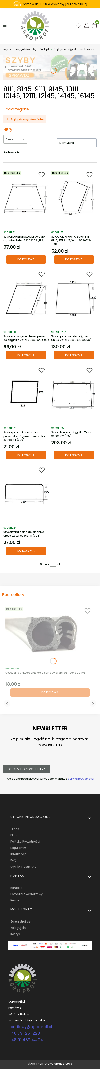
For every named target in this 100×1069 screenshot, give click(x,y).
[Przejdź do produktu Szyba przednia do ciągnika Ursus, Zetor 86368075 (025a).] (74, 298)
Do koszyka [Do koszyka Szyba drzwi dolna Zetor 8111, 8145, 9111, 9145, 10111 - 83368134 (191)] (73, 259)
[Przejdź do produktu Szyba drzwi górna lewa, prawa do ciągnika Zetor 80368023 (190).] (26, 298)
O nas (14, 829)
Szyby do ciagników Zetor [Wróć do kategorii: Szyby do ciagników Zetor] (25, 119)
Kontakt (16, 888)
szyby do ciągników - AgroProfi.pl (26, 49)
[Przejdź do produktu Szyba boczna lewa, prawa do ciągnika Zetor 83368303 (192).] (26, 198)
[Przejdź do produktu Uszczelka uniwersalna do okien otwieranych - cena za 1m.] (50, 634)
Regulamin (18, 848)
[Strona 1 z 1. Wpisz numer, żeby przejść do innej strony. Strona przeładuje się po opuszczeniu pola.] (53, 564)
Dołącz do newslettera (26, 769)
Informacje (18, 854)
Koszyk (15, 934)
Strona (44, 564)
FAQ (13, 860)
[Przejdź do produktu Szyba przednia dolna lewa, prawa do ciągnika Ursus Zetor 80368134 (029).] (26, 394)
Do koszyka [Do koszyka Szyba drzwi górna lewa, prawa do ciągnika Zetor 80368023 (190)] (26, 355)
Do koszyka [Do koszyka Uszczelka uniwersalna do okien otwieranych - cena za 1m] (50, 692)
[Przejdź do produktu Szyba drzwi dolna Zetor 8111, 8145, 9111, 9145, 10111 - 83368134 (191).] (74, 198)
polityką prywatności (81, 778)
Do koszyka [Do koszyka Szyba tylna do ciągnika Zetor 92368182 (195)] (73, 455)
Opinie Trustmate (23, 867)
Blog (13, 835)
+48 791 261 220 (24, 1033)
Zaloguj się (18, 928)
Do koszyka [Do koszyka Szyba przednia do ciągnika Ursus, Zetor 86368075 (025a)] (73, 355)
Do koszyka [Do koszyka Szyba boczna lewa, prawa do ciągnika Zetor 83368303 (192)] (26, 259)
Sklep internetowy (48, 1063)
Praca (14, 900)
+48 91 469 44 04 (25, 1040)
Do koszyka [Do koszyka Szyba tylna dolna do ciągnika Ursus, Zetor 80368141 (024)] (26, 551)
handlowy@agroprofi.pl (30, 1026)
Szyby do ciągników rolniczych (74, 49)
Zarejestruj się (20, 921)
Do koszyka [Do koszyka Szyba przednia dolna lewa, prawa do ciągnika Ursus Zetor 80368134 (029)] (26, 455)
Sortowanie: (11, 152)
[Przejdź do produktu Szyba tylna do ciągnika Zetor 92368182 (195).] (74, 394)
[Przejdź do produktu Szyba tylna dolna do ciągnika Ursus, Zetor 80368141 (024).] (26, 494)
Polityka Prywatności (25, 841)
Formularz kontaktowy (26, 894)
